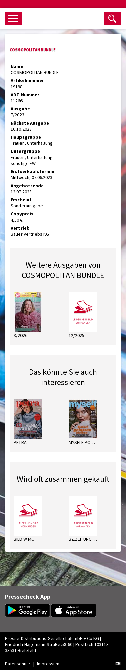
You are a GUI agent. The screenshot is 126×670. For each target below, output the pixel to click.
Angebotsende (27, 185)
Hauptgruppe (26, 137)
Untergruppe (25, 151)
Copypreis (22, 214)
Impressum (48, 664)
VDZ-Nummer (25, 95)
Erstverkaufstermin (32, 171)
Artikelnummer (27, 80)
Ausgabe (20, 109)
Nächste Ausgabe (30, 123)
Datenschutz (17, 664)
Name (17, 66)
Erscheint (21, 200)
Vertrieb (20, 228)
